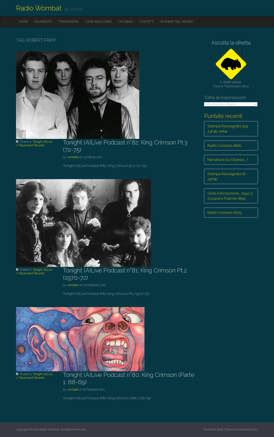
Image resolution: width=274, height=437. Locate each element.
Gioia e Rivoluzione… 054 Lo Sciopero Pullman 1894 (230, 196)
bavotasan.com (247, 429)
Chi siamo (125, 21)
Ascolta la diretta (231, 43)
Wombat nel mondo (177, 21)
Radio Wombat (39, 8)
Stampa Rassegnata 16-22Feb (227, 176)
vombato (73, 157)
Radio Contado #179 (224, 212)
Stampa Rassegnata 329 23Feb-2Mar (227, 128)
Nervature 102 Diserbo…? (227, 160)
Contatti (146, 21)
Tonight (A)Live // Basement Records (34, 143)
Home (23, 21)
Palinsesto (43, 21)
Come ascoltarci (98, 21)
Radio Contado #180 (224, 145)
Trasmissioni (68, 21)
